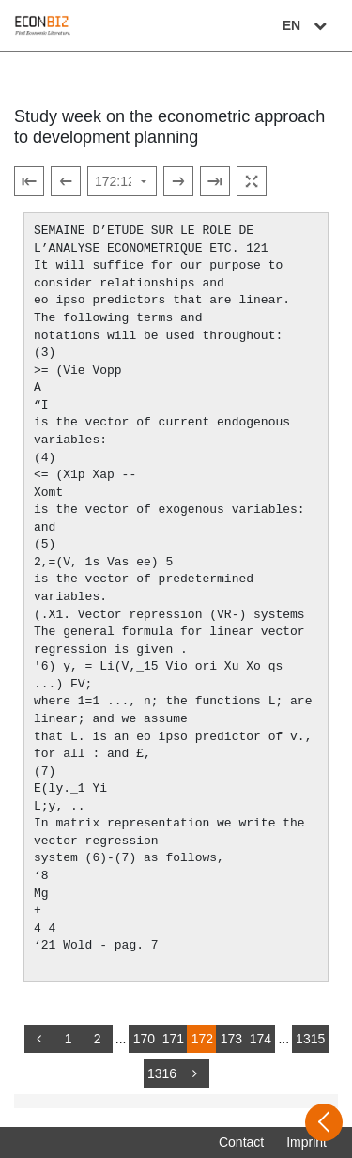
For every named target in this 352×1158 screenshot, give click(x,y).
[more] (194, 1073)
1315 (310, 1038)
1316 (161, 1073)
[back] (39, 1039)
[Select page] (122, 181)
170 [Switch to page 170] (144, 1038)
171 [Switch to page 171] (173, 1038)
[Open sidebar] (324, 1122)
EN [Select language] (307, 25)
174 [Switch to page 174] (260, 1038)
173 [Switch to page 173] (231, 1038)
